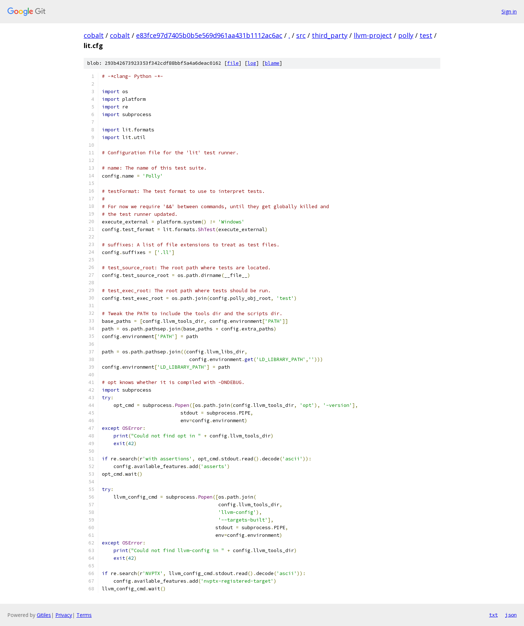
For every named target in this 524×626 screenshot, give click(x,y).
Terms (84, 614)
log (251, 63)
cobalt (94, 35)
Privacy (63, 614)
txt (493, 614)
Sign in (509, 11)
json (511, 614)
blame (272, 63)
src (301, 35)
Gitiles (44, 614)
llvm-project (373, 35)
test (426, 35)
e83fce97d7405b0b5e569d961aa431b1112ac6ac (209, 35)
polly (405, 35)
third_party (330, 35)
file (233, 63)
